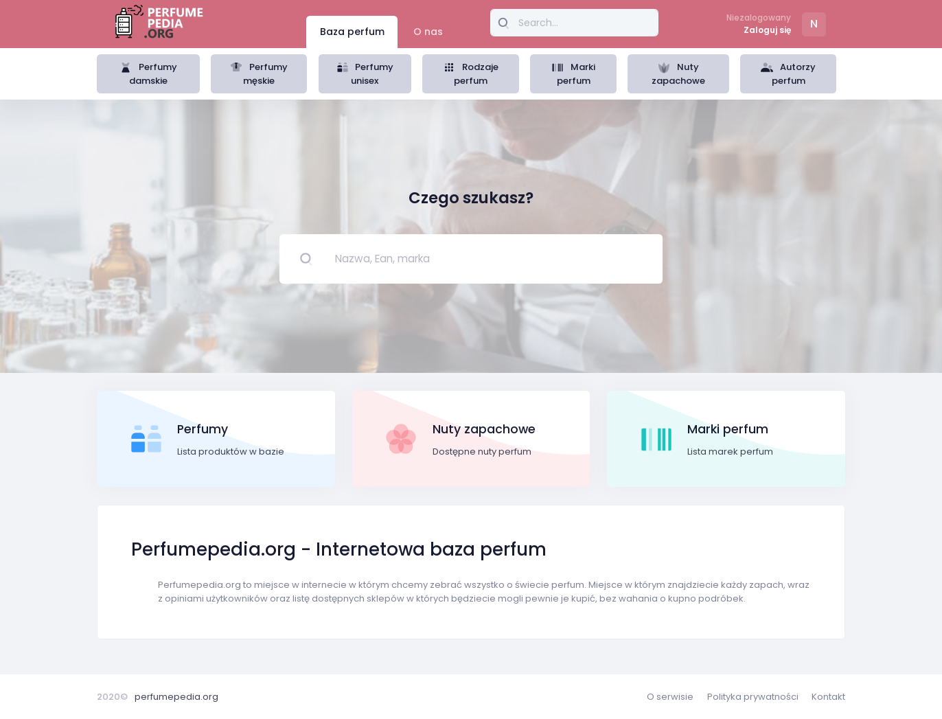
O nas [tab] (428, 31)
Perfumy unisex (365, 73)
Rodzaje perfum (470, 73)
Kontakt (828, 696)
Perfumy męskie (259, 73)
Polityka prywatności (753, 696)
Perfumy (202, 429)
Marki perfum (573, 73)
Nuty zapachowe (678, 73)
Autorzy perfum (788, 73)
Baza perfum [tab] (352, 31)
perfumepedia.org (176, 696)
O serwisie (670, 696)
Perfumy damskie (148, 73)
